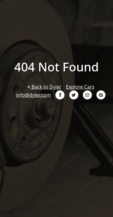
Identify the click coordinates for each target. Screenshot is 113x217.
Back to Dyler (44, 86)
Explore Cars (80, 86)
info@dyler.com (33, 95)
